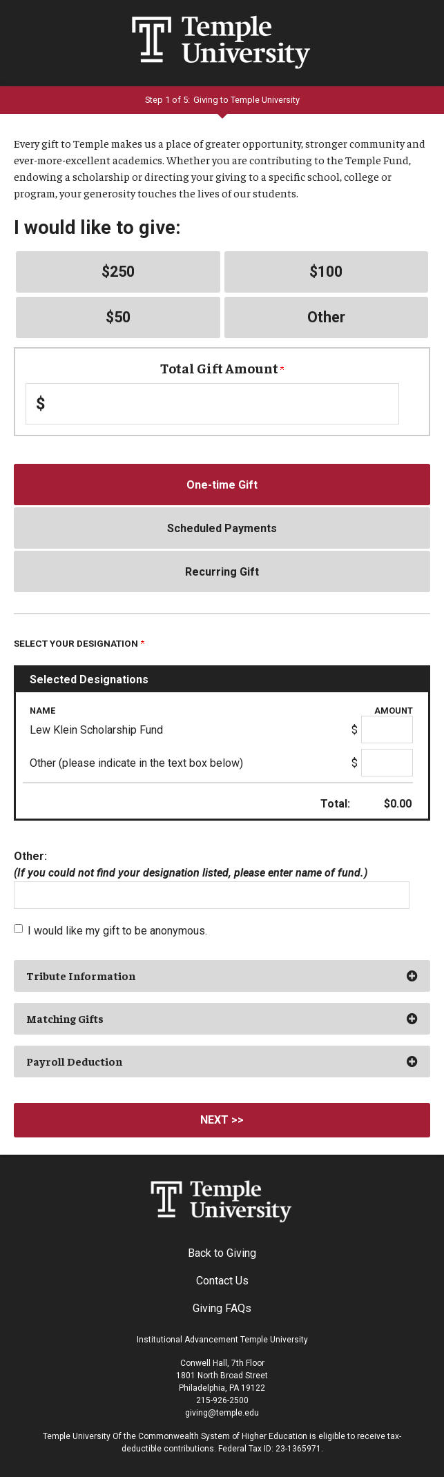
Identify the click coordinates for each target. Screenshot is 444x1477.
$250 (118, 271)
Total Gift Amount (222, 367)
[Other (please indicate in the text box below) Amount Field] (387, 762)
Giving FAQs (222, 1308)
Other (326, 317)
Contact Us (222, 1280)
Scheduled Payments (222, 528)
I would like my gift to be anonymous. (117, 930)
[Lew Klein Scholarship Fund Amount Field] (387, 729)
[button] (222, 975)
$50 (118, 317)
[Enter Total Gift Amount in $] (212, 403)
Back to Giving (222, 1253)
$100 (325, 271)
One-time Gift (222, 484)
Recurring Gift (222, 571)
